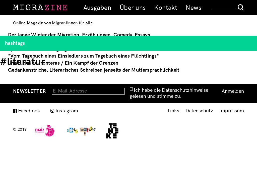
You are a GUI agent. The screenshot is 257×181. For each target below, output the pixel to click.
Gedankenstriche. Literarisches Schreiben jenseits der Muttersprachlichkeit (93, 70)
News (193, 8)
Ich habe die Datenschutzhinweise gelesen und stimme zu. (169, 93)
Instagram (66, 111)
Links (173, 111)
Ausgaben (97, 8)
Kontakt (165, 8)
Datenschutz (199, 111)
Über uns (133, 8)
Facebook (29, 111)
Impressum (231, 111)
